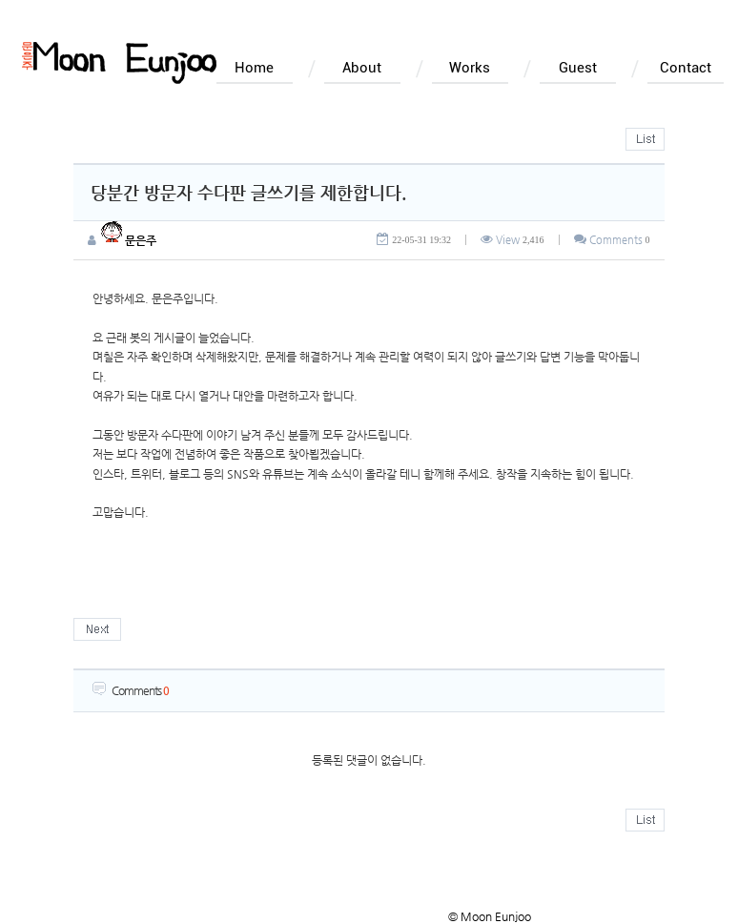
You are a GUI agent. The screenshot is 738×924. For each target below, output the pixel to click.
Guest (578, 67)
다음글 (97, 629)
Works (469, 67)
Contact (685, 67)
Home (254, 67)
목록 (645, 139)
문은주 (128, 240)
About (361, 67)
